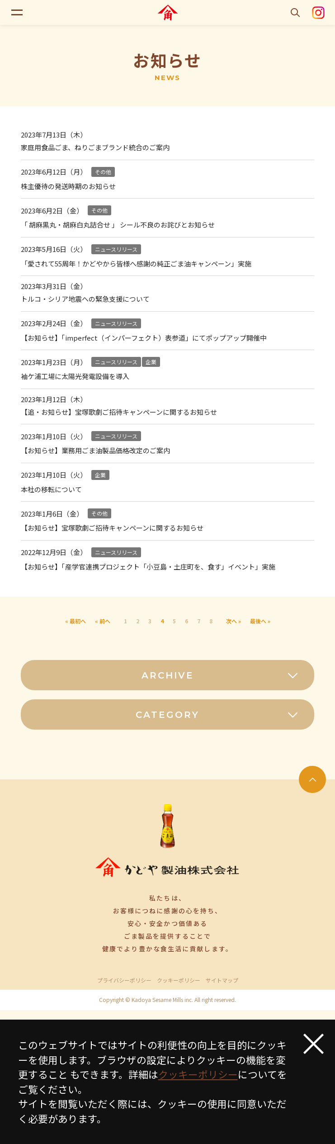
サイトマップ (222, 980)
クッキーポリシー (178, 980)
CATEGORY (217, 714)
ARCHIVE (220, 675)
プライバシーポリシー (124, 980)
